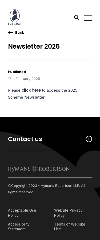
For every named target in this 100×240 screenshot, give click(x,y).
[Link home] (32, 17)
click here (31, 90)
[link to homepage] (39, 169)
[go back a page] (16, 32)
